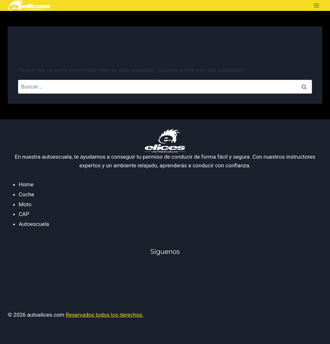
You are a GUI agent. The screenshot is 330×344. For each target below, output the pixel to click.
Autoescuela (34, 224)
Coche (26, 194)
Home (26, 184)
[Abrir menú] (316, 5)
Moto (25, 204)
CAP (24, 214)
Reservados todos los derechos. (104, 314)
